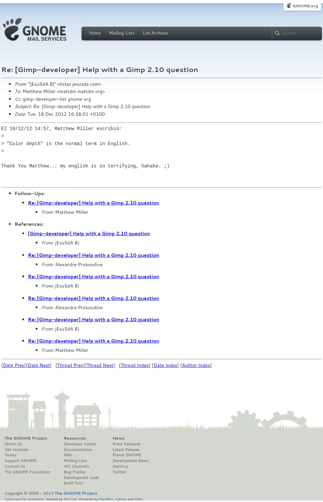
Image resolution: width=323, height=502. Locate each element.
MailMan (106, 498)
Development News (131, 460)
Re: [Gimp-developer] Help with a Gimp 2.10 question (93, 202)
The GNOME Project (26, 438)
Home (95, 33)
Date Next (39, 365)
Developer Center (80, 444)
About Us (13, 444)
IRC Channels (76, 466)
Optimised (13, 498)
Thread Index (135, 365)
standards (36, 498)
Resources (75, 438)
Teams (11, 455)
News (119, 438)
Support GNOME (21, 460)
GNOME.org (305, 6)
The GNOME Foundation (28, 472)
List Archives (155, 33)
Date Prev (13, 365)
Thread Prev (70, 365)
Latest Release (126, 449)
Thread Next (100, 365)
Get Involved (16, 449)
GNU (139, 498)
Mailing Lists (122, 33)
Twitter (119, 472)
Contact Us (15, 466)
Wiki (68, 455)
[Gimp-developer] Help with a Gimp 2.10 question (89, 233)
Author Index (196, 365)
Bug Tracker (75, 472)
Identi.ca (121, 466)
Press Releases (126, 444)
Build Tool (73, 483)
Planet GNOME (127, 455)
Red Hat (70, 498)
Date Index (165, 365)
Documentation (78, 449)
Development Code (81, 477)
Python (121, 498)
